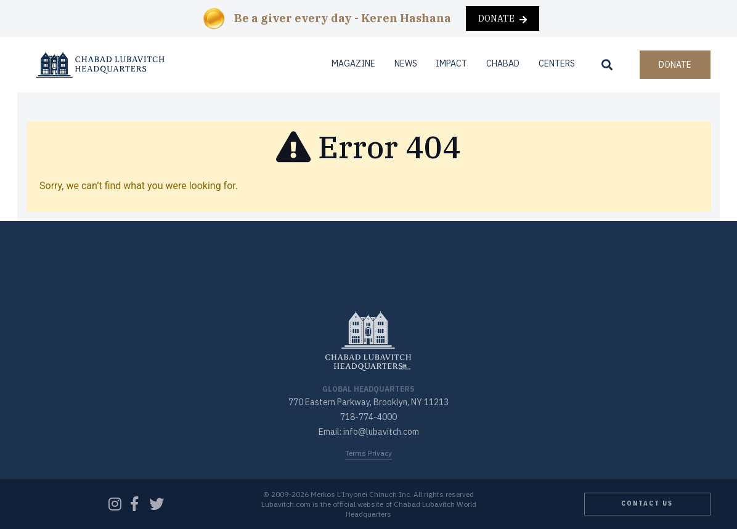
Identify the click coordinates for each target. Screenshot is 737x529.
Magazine (353, 63)
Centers (557, 63)
